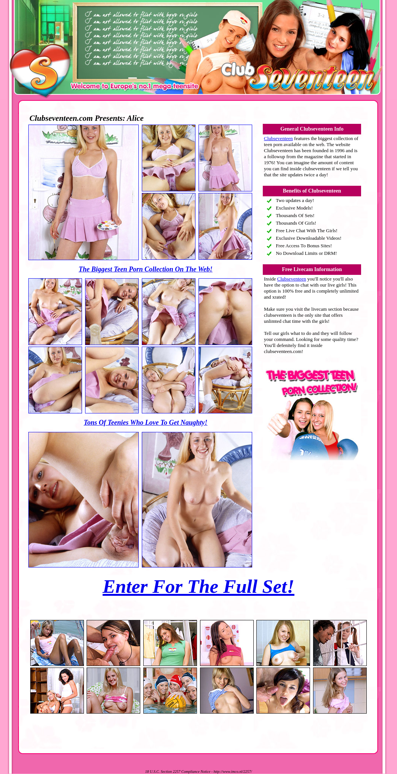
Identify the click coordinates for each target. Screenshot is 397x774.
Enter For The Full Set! (198, 586)
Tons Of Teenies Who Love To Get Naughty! (145, 422)
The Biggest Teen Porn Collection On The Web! (145, 269)
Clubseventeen (278, 138)
